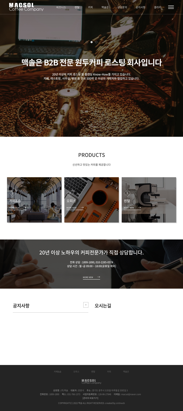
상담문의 (122, 7)
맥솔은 (105, 7)
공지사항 (140, 7)
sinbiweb (120, 403)
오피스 (76, 371)
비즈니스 (61, 7)
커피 (90, 7)
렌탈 (77, 7)
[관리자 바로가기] (90, 398)
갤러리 (157, 7)
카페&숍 (57, 371)
